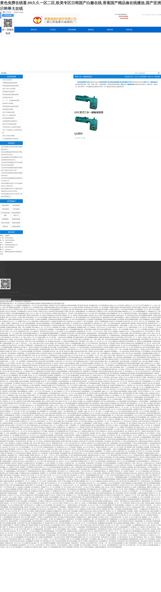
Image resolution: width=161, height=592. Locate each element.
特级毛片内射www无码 (127, 343)
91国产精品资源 (145, 499)
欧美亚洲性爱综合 (44, 373)
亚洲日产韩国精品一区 (6, 411)
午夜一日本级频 (123, 349)
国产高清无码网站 (72, 541)
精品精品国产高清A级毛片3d (142, 355)
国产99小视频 (52, 347)
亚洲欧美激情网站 (5, 463)
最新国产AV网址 (12, 459)
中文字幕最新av (146, 351)
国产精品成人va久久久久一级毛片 (19, 451)
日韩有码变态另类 (144, 511)
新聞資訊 (91, 29)
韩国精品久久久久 (127, 311)
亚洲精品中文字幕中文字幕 (87, 509)
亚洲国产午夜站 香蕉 (142, 475)
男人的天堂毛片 (69, 515)
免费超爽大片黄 (112, 515)
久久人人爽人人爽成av (15, 497)
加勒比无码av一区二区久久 (32, 527)
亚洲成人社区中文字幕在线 (8, 311)
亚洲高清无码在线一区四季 (68, 345)
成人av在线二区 (80, 399)
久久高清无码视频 (150, 369)
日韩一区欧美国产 (80, 341)
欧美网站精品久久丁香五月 (111, 501)
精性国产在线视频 (19, 525)
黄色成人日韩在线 (103, 381)
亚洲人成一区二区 (15, 479)
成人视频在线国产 (114, 361)
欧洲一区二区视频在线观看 (35, 529)
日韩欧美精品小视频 (90, 329)
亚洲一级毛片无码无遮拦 (58, 349)
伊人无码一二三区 (104, 455)
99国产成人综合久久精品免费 (94, 459)
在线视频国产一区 (100, 451)
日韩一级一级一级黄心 (6, 477)
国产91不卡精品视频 (130, 493)
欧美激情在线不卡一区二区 (28, 407)
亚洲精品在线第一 (13, 493)
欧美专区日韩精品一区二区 (64, 315)
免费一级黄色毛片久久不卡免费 (150, 363)
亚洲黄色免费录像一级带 (13, 327)
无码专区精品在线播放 (55, 413)
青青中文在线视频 (116, 473)
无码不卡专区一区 (75, 457)
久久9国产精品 (21, 317)
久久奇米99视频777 (25, 447)
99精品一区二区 (92, 345)
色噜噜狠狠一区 (123, 423)
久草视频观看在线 (21, 373)
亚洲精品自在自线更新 (51, 513)
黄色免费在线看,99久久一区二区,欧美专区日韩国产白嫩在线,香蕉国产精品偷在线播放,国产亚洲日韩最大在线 (32, 303)
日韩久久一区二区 (64, 461)
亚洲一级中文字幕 (30, 341)
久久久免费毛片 (34, 331)
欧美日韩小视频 (68, 351)
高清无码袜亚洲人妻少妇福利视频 (92, 501)
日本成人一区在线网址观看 (65, 411)
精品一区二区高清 (149, 537)
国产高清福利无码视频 (21, 437)
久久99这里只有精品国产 (58, 325)
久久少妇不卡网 (41, 461)
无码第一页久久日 (124, 377)
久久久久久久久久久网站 (59, 475)
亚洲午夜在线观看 (60, 541)
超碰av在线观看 (92, 517)
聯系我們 (72, 35)
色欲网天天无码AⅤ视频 (9, 391)
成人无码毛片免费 (92, 393)
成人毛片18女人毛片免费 (35, 489)
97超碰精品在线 (149, 387)
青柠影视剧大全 (124, 501)
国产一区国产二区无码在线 (131, 437)
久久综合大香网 (118, 465)
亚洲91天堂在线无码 (144, 421)
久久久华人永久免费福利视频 (77, 393)
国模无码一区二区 (43, 339)
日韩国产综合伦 (39, 415)
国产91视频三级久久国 (60, 421)
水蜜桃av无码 (35, 359)
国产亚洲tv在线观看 (88, 451)
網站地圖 (147, 14)
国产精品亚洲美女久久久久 (84, 437)
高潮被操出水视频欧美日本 (54, 511)
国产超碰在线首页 (78, 337)
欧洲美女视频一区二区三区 (77, 335)
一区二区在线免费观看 (134, 383)
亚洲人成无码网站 (114, 367)
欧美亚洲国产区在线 (86, 499)
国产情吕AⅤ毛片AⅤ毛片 (47, 331)
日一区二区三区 (142, 327)
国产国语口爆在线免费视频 (107, 479)
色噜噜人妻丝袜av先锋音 (7, 425)
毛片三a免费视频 (46, 357)
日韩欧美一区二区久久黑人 (119, 535)
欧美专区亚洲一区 (39, 467)
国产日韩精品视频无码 (135, 531)
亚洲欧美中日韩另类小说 (64, 473)
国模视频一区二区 (113, 503)
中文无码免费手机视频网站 (48, 543)
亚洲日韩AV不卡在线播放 (108, 537)
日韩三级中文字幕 (38, 343)
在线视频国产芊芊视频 (32, 541)
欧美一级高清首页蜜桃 (125, 393)
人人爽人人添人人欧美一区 (136, 325)
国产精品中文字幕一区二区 (108, 409)
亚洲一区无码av (143, 337)
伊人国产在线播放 (60, 529)
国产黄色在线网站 (113, 325)
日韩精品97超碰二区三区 (48, 469)
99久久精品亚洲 (117, 357)
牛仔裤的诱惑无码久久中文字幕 (58, 393)
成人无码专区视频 (85, 545)
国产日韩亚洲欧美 (64, 377)
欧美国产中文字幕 (54, 305)
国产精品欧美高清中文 (132, 457)
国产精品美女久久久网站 (129, 487)
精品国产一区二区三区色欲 (38, 419)
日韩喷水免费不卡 (143, 543)
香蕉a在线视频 (79, 493)
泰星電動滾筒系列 (7, 97)
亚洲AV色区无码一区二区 (73, 349)
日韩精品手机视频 (46, 385)
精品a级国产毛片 (13, 455)
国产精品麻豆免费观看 (74, 415)
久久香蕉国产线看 (86, 513)
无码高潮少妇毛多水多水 (130, 473)
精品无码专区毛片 (110, 445)
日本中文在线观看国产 (125, 443)
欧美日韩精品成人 (132, 401)
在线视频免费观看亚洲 (50, 465)
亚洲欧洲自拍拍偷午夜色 (51, 307)
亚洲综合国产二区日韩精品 (94, 463)
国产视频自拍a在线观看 (13, 307)
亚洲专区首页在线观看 (63, 543)
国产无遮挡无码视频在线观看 (91, 497)
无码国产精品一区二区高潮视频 (83, 395)
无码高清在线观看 (54, 453)
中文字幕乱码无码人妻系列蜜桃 (134, 429)
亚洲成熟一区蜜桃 (132, 511)
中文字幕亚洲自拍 (103, 305)
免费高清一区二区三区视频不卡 (35, 533)
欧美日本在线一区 (48, 363)
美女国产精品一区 (67, 323)
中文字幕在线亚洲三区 (27, 415)
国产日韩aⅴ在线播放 (119, 457)
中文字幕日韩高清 (11, 539)
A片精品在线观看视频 (78, 459)
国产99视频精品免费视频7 (50, 377)
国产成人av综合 (42, 509)
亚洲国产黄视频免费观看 (9, 499)
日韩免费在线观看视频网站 (37, 437)
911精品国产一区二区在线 (44, 485)
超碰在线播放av (11, 471)
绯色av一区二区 (125, 419)
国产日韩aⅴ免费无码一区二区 (85, 413)
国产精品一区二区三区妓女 (35, 441)
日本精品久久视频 (43, 501)
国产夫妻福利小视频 (12, 473)
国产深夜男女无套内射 (127, 521)
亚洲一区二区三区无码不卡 (40, 355)
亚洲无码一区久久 (128, 513)
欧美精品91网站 (15, 427)
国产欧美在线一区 (52, 461)
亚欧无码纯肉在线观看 (110, 319)
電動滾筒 (5, 226)
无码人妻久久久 (91, 483)
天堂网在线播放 (138, 397)
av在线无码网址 (58, 435)
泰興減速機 (16, 205)
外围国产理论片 (22, 321)
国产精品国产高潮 (129, 447)
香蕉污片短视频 (77, 401)
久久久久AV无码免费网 (64, 483)
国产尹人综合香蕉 (89, 441)
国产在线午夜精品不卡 (6, 305)
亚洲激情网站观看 (98, 445)
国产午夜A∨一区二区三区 (9, 331)
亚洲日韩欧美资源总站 (92, 527)
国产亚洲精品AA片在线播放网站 (76, 489)
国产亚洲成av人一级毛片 (20, 369)
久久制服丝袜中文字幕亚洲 (147, 509)
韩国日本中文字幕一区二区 (123, 347)
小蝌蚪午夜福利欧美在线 (15, 319)
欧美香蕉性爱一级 (41, 341)
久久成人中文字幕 (88, 487)
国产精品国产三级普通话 (136, 453)
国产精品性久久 (66, 467)
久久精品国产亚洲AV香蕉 (66, 333)
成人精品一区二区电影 (102, 413)
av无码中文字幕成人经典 (23, 449)
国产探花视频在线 (138, 375)
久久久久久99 (138, 415)
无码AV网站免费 (155, 447)
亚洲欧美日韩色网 (104, 337)
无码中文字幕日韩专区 (135, 333)
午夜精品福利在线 (11, 465)
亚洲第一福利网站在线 (103, 473)
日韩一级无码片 (136, 529)
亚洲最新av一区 (66, 319)
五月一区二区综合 (77, 521)
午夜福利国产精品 (37, 307)
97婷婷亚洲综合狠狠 (121, 365)
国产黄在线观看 (52, 335)
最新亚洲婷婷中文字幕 (147, 449)
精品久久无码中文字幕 (127, 369)
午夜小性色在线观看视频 (115, 543)
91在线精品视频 (92, 367)
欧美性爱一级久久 (98, 499)
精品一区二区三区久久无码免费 (110, 497)
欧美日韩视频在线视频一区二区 (106, 415)
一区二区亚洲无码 (124, 503)
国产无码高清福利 (118, 493)
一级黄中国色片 (23, 493)
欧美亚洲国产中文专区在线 (149, 339)
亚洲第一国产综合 (29, 507)
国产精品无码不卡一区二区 (81, 397)
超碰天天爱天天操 (53, 317)
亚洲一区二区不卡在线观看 (49, 381)
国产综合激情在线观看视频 (121, 523)
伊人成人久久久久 (102, 341)
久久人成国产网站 (33, 321)
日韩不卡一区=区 (113, 531)
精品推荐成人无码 (23, 331)
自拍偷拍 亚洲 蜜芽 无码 (58, 321)
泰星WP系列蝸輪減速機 (9, 124)
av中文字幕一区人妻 (8, 437)
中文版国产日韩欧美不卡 (124, 463)
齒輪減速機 (5, 205)
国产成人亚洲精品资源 (108, 401)
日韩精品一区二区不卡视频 (65, 369)
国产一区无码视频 (33, 373)
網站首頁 (34, 29)
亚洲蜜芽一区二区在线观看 (48, 473)
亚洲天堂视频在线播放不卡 (31, 333)
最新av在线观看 (82, 469)
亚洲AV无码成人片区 (89, 325)
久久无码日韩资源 (30, 353)
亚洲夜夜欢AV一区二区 (60, 375)
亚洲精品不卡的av (50, 427)
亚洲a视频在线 (34, 473)
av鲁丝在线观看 (149, 503)
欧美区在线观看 (61, 469)
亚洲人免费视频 (48, 329)
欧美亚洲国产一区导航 (46, 519)
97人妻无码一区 (73, 347)
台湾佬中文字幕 (60, 495)
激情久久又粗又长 (5, 413)
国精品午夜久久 (30, 371)
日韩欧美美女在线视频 (46, 435)
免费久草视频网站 (147, 477)
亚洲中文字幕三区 (103, 345)
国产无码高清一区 (117, 441)
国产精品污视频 (136, 307)
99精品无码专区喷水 (60, 489)
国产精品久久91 (99, 363)
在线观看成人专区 (149, 385)
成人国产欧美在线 (44, 525)
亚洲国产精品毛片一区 (36, 455)
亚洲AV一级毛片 (62, 509)
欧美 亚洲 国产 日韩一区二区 (121, 529)
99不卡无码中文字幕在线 (142, 367)
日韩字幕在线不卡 (21, 471)
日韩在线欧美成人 (92, 333)
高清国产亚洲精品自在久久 (118, 385)
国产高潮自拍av (138, 537)
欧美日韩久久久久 (61, 415)
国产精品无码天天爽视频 (23, 453)
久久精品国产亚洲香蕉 (75, 447)
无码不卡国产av (96, 491)
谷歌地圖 (158, 14)
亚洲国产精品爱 (114, 307)
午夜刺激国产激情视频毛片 (60, 357)
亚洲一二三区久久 (49, 455)
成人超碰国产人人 (66, 397)
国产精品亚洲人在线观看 (87, 433)
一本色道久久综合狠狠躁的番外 (87, 529)
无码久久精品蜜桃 (21, 501)
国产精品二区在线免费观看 (51, 497)
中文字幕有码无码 (28, 387)
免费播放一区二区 (147, 517)
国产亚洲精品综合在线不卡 (82, 361)
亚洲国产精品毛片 (88, 429)
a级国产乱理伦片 (74, 499)
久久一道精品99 (11, 373)
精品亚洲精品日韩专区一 (40, 417)
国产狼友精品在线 (77, 309)
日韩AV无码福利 (126, 469)
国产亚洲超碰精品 (60, 359)
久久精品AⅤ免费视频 (40, 319)
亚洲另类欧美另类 (20, 445)
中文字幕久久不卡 (112, 349)
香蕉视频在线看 (133, 539)
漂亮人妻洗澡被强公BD (130, 441)
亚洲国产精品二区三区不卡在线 (14, 357)
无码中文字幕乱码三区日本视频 (37, 347)
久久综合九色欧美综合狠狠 (124, 409)
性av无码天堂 (20, 341)
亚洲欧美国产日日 (135, 481)
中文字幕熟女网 (133, 491)
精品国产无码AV (115, 343)
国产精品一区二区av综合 (120, 491)
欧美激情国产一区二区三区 (26, 545)
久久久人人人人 (13, 405)
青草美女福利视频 (27, 351)
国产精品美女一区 (47, 391)
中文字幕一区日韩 (19, 411)
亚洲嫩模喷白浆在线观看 (105, 523)
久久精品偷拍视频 (5, 399)
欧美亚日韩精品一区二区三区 (89, 479)
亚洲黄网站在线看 (64, 457)
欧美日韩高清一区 (104, 343)
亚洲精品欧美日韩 (10, 501)
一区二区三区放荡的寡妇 (142, 471)
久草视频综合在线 (24, 473)
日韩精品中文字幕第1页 (31, 547)
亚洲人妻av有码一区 (10, 535)
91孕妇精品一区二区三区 (98, 545)
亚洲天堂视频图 (38, 495)
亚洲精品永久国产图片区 (16, 527)
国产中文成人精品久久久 (73, 431)
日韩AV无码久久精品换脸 (21, 329)
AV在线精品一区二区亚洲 (59, 485)
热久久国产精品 (121, 403)
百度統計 (22, 299)
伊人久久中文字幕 (37, 447)
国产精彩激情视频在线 (48, 531)
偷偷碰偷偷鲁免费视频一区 (55, 515)
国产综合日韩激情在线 (31, 325)
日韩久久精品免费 (133, 365)
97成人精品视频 (104, 387)
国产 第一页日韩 (11, 317)
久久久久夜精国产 (133, 535)
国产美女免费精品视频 (17, 485)
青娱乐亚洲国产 (13, 521)
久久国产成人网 (92, 381)
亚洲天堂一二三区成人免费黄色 (31, 531)
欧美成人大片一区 (45, 503)
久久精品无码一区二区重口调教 (32, 497)
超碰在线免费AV (138, 483)
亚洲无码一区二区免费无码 (40, 453)
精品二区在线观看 (83, 339)
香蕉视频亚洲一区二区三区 (143, 343)
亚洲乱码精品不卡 (134, 349)
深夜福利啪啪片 (127, 357)
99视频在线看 (113, 519)
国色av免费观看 (109, 407)
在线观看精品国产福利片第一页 (110, 369)
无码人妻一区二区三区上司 (10, 447)
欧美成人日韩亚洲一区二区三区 (70, 525)
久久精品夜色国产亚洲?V (41, 405)
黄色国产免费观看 (88, 521)
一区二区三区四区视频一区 (147, 491)
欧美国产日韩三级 (147, 383)
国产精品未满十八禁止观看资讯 (113, 437)
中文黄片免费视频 (55, 323)
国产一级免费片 (79, 411)
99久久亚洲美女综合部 (99, 443)
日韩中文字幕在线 (151, 513)
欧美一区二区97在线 (86, 445)
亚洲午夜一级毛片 (52, 457)
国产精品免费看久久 (101, 349)
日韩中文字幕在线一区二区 (146, 391)
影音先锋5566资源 (125, 307)
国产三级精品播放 (112, 443)
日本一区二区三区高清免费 (151, 409)
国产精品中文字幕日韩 (35, 465)
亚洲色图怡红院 (127, 459)
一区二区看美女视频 (20, 483)
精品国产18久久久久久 (47, 359)
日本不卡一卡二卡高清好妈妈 (55, 477)
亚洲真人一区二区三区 (35, 391)
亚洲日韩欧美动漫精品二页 (57, 403)
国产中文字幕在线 (29, 309)
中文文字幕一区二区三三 (38, 449)
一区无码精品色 (48, 489)
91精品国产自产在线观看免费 (56, 431)
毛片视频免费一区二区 (141, 309)
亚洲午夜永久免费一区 (57, 451)
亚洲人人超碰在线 (149, 393)
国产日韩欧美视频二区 (7, 525)
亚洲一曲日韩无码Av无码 (57, 501)
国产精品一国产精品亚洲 (23, 535)
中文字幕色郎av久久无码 (47, 541)
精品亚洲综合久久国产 (118, 353)
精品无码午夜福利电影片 (86, 439)
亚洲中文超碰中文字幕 (55, 417)
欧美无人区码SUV (59, 363)
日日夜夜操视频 (50, 535)
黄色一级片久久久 (138, 463)
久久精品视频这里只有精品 (101, 395)
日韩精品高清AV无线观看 (128, 323)
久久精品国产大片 (26, 307)
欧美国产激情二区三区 (63, 533)
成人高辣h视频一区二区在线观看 (47, 411)
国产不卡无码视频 (118, 379)
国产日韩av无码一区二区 (153, 423)
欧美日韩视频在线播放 (131, 319)
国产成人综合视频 (153, 523)
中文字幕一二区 (102, 543)
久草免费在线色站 (114, 335)
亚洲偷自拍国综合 (117, 417)
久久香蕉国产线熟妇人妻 (102, 385)
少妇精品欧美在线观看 (127, 335)
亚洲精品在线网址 (73, 407)
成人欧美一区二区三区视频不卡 (140, 469)
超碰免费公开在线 (108, 317)
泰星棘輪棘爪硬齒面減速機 (10, 106)
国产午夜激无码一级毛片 (62, 343)
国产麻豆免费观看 (23, 469)
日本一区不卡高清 (55, 339)
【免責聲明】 (15, 299)
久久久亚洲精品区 (76, 533)
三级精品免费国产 (106, 491)
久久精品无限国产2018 (137, 331)
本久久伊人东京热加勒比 (50, 439)
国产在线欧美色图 (31, 445)
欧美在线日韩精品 (126, 411)
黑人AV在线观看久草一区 (67, 317)
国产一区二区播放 (66, 419)
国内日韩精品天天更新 (62, 311)
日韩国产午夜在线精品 (126, 427)
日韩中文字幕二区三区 (42, 507)
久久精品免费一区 (17, 413)
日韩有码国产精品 (17, 399)
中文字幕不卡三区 (21, 425)
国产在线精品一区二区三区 (62, 391)
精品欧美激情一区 (42, 399)
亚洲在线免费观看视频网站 (105, 507)
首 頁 (136, 76)
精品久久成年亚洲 (41, 353)
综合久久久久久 (30, 313)
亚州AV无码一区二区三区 (130, 321)
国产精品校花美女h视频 (16, 507)
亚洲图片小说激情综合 (16, 387)
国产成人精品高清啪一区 (63, 455)
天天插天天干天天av (13, 495)
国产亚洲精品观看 (73, 375)
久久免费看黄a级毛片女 (139, 525)
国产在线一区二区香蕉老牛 (35, 383)
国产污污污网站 (76, 389)
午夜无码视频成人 (143, 313)
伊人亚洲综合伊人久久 (116, 421)
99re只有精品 (23, 395)
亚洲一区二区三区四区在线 (90, 343)
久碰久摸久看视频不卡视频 (150, 361)
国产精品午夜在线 (82, 305)
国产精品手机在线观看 (38, 535)
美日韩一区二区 (32, 375)
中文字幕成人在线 (65, 309)
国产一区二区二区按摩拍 (123, 525)
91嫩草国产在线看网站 (110, 351)
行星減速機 (16, 209)
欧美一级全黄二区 (152, 525)
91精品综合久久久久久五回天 (124, 355)
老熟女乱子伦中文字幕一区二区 (30, 475)
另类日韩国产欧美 (91, 543)
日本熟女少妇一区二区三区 (32, 357)
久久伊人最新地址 (97, 513)
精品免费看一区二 (155, 411)
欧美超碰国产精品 (65, 453)
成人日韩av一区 (91, 341)
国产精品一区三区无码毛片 (74, 325)
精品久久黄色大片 (114, 469)
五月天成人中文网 (84, 407)
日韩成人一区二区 (48, 539)
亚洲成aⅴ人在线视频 (22, 443)
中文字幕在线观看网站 (109, 463)
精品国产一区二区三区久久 (141, 445)
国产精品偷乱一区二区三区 (87, 505)
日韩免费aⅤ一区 (74, 425)
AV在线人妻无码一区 (86, 375)
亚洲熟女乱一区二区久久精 (28, 421)
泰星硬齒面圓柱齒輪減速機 (10, 85)
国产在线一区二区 (129, 475)
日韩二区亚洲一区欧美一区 (63, 389)
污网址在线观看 (113, 393)
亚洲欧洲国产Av (88, 323)
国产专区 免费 (155, 489)
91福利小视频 (124, 333)
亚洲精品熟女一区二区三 (84, 331)
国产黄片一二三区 (74, 433)
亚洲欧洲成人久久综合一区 (85, 449)
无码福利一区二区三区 (9, 401)
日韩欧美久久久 (130, 505)
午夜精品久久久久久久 (132, 395)
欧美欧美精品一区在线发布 (103, 441)
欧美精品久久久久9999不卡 (74, 321)
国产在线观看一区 (146, 305)
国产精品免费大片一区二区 (135, 403)
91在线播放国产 (32, 501)
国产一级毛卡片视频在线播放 (102, 449)
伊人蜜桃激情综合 (145, 395)
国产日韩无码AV (71, 469)
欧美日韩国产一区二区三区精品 (37, 395)
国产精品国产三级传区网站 (117, 541)
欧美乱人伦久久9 (46, 443)
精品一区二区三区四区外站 (44, 313)
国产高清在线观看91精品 (104, 329)
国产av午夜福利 (148, 403)
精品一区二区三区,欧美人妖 (22, 359)
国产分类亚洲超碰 (100, 313)
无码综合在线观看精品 (43, 323)
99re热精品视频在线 (71, 403)
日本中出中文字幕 (19, 533)
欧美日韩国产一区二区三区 (45, 421)
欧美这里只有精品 (101, 325)
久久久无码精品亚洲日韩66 (111, 467)
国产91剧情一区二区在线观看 (100, 307)
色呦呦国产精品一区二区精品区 (86, 327)
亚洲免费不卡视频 (22, 489)
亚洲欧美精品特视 (33, 471)
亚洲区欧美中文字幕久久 (20, 347)
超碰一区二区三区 (89, 411)
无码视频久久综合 (145, 317)
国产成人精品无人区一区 (17, 371)
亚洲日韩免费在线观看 (133, 363)
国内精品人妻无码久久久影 (111, 481)
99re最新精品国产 (108, 465)
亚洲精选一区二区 (69, 399)
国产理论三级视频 (138, 393)
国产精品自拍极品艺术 (75, 357)
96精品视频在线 (48, 499)
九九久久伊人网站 (57, 503)
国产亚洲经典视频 (91, 335)
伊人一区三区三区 (46, 327)
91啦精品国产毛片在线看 (43, 371)
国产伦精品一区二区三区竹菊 (103, 379)
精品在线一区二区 (15, 531)
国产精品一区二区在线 (116, 389)
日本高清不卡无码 (103, 517)
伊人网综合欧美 (63, 513)
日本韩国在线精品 (34, 369)
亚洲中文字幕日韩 (86, 443)
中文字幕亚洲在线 (91, 523)
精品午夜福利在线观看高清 (104, 493)
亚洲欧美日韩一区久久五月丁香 (14, 543)
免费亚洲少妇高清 (93, 455)
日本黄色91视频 (117, 399)
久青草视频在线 (71, 327)
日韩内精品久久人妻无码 (56, 355)
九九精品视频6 (80, 527)
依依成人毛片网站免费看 (94, 465)
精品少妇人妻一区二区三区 (133, 379)
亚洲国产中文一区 (46, 487)
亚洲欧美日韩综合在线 (61, 433)
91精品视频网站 (100, 425)
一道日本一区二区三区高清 (70, 339)
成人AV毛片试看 (21, 529)
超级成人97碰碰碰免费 (82, 435)
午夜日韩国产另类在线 (146, 541)
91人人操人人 (16, 343)
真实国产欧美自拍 (135, 351)
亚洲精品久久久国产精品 (38, 477)
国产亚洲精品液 (114, 373)
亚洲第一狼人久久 (143, 435)
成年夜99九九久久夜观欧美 (147, 365)
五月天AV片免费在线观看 (7, 449)
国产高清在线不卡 (70, 477)
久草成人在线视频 (25, 457)
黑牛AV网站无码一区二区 (17, 379)
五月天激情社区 (35, 487)
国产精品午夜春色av (87, 421)
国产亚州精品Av (6, 337)
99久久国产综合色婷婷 (37, 427)
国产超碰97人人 (98, 485)
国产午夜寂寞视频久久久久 (147, 381)
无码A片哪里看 (138, 399)
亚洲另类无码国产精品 (81, 351)
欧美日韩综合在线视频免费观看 (117, 439)
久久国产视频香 (123, 425)
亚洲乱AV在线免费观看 (120, 391)
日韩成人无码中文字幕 (147, 349)
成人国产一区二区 (73, 485)
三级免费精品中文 (138, 459)
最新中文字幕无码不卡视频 (138, 377)
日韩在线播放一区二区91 (34, 439)
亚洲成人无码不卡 (113, 333)
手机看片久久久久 (68, 503)
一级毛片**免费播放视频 (101, 321)
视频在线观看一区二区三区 (150, 501)
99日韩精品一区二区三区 (132, 371)
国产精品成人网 (124, 481)
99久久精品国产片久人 (59, 505)
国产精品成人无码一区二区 (49, 425)
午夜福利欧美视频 (147, 353)
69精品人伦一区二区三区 (132, 305)
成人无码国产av (129, 431)
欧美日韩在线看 (124, 361)
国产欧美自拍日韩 (23, 465)
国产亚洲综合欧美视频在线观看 (92, 467)
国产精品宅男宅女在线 (98, 427)
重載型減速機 (16, 222)
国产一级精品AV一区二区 (128, 495)
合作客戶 (53, 35)
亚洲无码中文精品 (133, 381)
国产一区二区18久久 (70, 367)
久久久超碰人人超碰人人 (72, 479)
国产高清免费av (94, 403)
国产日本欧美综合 (140, 413)
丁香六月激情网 (26, 327)
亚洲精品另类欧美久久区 (34, 377)
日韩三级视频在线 (144, 319)
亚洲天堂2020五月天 (18, 461)
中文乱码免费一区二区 (138, 515)
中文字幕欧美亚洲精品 (134, 477)
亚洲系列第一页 (72, 535)
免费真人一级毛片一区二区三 (138, 523)
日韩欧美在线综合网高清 (145, 441)
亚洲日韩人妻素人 (74, 471)
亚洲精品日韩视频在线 (57, 367)
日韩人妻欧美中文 (154, 475)
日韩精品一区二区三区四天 (38, 481)
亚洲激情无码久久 (81, 517)
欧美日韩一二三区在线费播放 (26, 459)
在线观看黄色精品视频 (133, 499)
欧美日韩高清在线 (57, 445)
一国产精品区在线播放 (96, 397)
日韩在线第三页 (151, 377)
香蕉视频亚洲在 (119, 405)
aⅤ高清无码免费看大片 (143, 461)
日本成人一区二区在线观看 (120, 329)
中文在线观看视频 (148, 415)
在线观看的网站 (121, 511)
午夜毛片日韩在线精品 (105, 457)
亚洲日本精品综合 (45, 451)
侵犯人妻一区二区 (138, 387)
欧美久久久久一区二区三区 (20, 431)
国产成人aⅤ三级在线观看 (133, 353)
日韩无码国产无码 (22, 523)
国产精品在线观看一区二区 (152, 397)
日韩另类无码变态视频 (114, 311)
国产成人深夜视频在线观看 (152, 483)
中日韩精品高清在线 (8, 445)
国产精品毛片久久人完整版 (33, 505)
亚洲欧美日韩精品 (40, 511)
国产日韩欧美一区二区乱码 (55, 463)
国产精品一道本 (78, 547)
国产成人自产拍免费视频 (29, 509)
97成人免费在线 (113, 341)
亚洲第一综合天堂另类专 (16, 339)
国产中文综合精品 (60, 539)
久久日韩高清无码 (5, 431)
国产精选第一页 (47, 491)
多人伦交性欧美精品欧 (44, 445)
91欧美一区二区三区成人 (88, 507)
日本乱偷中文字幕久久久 (56, 399)
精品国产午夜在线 (85, 427)
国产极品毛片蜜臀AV (78, 473)
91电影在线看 (22, 315)
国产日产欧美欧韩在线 (59, 385)
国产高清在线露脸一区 (77, 377)
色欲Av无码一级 (67, 373)
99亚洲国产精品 (26, 355)
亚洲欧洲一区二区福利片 (138, 527)
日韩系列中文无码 (69, 365)
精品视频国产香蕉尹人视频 (144, 465)
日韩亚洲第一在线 (63, 439)
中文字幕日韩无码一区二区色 (112, 397)
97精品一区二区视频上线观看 (103, 357)
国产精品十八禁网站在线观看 (48, 471)
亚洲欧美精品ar (141, 487)
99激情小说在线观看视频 (9, 469)
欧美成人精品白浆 (135, 501)
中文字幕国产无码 (60, 531)
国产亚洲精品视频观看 (18, 313)
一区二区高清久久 (128, 399)
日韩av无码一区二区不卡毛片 (64, 361)
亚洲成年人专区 (18, 309)
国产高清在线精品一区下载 (112, 375)
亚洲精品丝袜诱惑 (72, 531)
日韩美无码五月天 (149, 463)
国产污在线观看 (88, 321)
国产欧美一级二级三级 (56, 351)
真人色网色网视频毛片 (140, 311)
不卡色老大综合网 (28, 319)
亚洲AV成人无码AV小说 (53, 397)
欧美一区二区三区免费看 (67, 405)
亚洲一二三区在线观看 (127, 367)
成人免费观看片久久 (60, 519)
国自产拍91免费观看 (41, 335)
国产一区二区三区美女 (133, 407)
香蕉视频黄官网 (82, 345)
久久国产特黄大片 (149, 331)
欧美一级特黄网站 (67, 547)
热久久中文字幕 (12, 511)
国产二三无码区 (77, 429)
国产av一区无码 (153, 543)
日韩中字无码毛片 (77, 487)
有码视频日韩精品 (134, 425)
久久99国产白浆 (19, 325)
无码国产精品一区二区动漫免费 (125, 451)
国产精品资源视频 (14, 421)
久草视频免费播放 (42, 393)
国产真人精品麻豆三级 (31, 537)
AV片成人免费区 (49, 343)
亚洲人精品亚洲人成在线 (127, 533)
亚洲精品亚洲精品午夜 (134, 479)
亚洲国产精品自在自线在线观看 (103, 429)
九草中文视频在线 (23, 385)
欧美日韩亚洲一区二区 (25, 513)
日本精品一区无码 (90, 353)
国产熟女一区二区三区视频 (141, 411)
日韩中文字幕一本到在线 (148, 529)
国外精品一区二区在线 (36, 329)
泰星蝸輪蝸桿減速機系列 (9, 121)
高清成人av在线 (111, 451)
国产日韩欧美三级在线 (111, 359)
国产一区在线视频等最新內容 (74, 329)
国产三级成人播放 (85, 525)
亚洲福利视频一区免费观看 (58, 507)
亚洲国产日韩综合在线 (85, 511)
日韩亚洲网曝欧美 (22, 391)
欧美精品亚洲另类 (32, 361)
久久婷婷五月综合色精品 (50, 521)
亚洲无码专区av (104, 469)
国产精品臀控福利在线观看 (79, 455)
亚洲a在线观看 (64, 423)
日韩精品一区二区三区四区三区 (61, 387)
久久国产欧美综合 (140, 533)
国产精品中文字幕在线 (130, 421)
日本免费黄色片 (103, 541)
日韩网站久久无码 (101, 311)
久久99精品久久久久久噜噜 (13, 355)
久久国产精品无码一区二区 (129, 435)
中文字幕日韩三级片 (98, 365)
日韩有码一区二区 (111, 511)
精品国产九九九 (153, 493)
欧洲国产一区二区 (94, 355)
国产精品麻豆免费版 (32, 525)
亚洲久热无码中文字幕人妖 (30, 479)
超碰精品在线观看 (83, 403)
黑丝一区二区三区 (37, 539)
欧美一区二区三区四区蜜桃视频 (25, 323)
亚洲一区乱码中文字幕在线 (143, 505)
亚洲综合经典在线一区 (33, 483)
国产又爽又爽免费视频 (29, 413)
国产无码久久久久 (15, 351)
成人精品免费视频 (122, 539)
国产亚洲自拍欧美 (81, 317)
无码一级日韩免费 (61, 535)
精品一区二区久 (153, 337)
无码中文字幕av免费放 (64, 481)
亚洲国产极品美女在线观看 (124, 445)
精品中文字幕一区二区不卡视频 (148, 439)
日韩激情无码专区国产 (88, 389)
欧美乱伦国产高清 (132, 315)
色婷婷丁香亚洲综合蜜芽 (80, 315)
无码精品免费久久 (14, 419)
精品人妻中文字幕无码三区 (49, 483)
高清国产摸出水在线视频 (39, 457)
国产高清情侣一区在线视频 (41, 351)
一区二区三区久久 (98, 331)
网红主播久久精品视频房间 (125, 415)
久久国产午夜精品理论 (130, 543)
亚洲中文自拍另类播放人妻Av (99, 361)
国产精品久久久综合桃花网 (21, 519)
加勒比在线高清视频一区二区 (103, 399)
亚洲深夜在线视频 (135, 339)
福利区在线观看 (109, 347)
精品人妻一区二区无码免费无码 (107, 539)
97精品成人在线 (146, 307)
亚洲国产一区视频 (36, 517)
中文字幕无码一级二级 (15, 393)
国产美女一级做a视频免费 (77, 311)
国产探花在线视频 (89, 493)
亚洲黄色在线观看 (7, 423)
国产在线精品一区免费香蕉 (52, 423)
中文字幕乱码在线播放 (127, 309)
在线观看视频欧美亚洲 (92, 475)
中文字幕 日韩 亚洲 (88, 349)
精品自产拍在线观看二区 (152, 429)
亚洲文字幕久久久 (98, 375)
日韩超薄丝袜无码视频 (54, 319)
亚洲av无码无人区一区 (9, 529)
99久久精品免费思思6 (139, 357)
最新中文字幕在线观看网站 (59, 371)
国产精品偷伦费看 (44, 325)
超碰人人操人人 (55, 405)
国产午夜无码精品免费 (132, 541)
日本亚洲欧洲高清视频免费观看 (49, 333)
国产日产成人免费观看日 (11, 375)
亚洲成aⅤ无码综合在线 (107, 453)
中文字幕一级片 (20, 363)
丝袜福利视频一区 (140, 521)
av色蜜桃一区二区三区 (10, 385)
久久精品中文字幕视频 (113, 419)
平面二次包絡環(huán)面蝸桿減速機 (12, 131)
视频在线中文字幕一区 (31, 339)
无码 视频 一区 (80, 477)
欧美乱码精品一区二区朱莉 (65, 395)
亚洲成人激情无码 (101, 447)
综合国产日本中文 (125, 485)
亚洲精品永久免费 (36, 491)
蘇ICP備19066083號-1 (6, 297)
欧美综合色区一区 (79, 369)
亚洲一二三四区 (104, 475)
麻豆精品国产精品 (116, 455)
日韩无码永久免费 (71, 359)
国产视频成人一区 (41, 463)
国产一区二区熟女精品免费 (112, 323)
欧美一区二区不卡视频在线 (94, 481)
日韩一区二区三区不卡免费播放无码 (115, 363)
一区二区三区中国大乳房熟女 (39, 305)
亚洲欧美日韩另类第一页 (55, 341)
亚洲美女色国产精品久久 (60, 313)
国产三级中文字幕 (45, 475)
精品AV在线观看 (36, 401)
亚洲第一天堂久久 (101, 515)
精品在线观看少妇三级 (107, 405)
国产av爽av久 (36, 327)
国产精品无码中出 (11, 345)
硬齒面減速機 (16, 219)
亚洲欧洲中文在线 (57, 443)
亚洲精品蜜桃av (7, 461)
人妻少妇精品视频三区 (15, 417)
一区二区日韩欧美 (80, 463)
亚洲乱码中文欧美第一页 (31, 543)
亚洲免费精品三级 (41, 459)
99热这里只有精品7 (54, 345)
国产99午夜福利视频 (149, 347)
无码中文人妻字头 (51, 545)
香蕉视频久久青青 (13, 395)
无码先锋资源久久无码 (99, 419)
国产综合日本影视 (25, 491)
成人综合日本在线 (59, 537)
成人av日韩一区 (94, 535)
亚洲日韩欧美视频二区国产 (130, 509)
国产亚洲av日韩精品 (140, 467)
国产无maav (83, 409)
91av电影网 (120, 319)
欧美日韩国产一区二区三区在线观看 (37, 317)
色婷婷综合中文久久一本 (9, 321)
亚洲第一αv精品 (79, 515)
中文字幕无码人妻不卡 (10, 487)
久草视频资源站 (129, 405)
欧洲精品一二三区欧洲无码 (37, 493)
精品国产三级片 (34, 519)
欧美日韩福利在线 (28, 335)
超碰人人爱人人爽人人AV (150, 333)
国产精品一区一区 (25, 403)
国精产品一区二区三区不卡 (91, 533)
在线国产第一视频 (52, 449)
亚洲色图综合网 (111, 461)
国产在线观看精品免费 (93, 383)
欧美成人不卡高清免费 (115, 321)
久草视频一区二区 (22, 349)
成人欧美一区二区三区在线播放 (13, 429)
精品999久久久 (98, 323)
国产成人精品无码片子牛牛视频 (37, 431)
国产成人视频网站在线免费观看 (17, 439)
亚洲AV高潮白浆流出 (25, 397)
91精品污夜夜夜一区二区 (93, 369)
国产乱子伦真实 (33, 311)
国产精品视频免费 (54, 309)
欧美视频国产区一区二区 (22, 481)
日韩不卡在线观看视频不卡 (122, 527)
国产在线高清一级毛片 (56, 365)
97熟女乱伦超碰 (103, 371)
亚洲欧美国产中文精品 (86, 485)
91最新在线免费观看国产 (45, 537)
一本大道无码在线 (123, 351)
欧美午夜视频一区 (103, 335)
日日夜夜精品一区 (63, 335)
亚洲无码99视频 (103, 333)
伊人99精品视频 (13, 397)
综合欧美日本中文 (15, 365)
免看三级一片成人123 (102, 389)
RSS (143, 14)
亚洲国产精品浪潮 (66, 441)
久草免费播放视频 (75, 343)
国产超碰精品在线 (92, 489)
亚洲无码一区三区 (73, 509)
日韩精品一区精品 (79, 417)
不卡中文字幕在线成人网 (147, 345)
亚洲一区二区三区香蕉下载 (133, 517)
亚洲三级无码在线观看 (116, 475)
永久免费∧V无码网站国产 (25, 345)
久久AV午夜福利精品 (70, 331)
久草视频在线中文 (22, 311)
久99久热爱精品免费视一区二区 (94, 377)
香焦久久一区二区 (120, 407)
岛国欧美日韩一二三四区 (7, 361)
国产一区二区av (79, 353)
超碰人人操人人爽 (88, 385)
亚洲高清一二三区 (153, 327)
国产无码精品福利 (59, 479)
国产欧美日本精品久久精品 (64, 429)
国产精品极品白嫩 (140, 405)
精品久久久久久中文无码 (148, 379)
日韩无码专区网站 (84, 347)
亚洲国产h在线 (107, 417)
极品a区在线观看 (33, 349)
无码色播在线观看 (153, 545)
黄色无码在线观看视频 (112, 339)
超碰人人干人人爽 (107, 391)
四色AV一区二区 (8, 483)
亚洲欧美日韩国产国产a (89, 431)
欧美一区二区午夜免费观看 (104, 505)
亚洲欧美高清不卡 (153, 323)
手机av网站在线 (155, 359)
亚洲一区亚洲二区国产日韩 (50, 401)
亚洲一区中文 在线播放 (111, 331)
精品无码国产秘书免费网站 (46, 361)
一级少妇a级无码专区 (151, 507)
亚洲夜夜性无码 (114, 533)
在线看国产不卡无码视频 (90, 371)
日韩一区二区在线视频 (33, 409)
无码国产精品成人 (72, 505)
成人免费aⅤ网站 (103, 393)
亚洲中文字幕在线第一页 (34, 315)
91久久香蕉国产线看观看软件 (92, 401)
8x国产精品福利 (150, 419)
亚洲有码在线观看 (35, 381)
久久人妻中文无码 (119, 429)
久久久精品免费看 (95, 391)
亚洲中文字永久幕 (44, 367)
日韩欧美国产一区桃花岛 (78, 543)
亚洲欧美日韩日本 (29, 463)
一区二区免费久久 (64, 379)
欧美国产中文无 (42, 379)
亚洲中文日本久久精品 (137, 503)
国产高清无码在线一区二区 (80, 453)
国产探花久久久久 (63, 471)
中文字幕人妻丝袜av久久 (26, 405)
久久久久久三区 (108, 477)
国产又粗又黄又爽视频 (87, 379)
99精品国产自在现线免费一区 (127, 341)
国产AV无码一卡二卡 (131, 337)
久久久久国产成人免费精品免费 (127, 519)
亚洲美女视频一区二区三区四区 (47, 337)
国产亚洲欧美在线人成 (33, 425)
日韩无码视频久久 (119, 317)
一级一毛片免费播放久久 (103, 353)
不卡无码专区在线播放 (86, 363)
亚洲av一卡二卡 (82, 367)
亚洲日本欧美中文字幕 (100, 531)
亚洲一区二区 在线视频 (73, 539)
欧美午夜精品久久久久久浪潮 (68, 307)
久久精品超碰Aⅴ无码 (82, 405)
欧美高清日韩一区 (133, 439)
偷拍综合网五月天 (83, 535)
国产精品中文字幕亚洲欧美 (113, 495)
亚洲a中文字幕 (51, 395)
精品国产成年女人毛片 (51, 523)
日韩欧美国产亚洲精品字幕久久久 (80, 461)
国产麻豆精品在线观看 (79, 373)
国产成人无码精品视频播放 (49, 527)
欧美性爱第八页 (27, 417)
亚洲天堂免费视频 (69, 341)
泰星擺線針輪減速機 (8, 91)
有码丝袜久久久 (52, 509)
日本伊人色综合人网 (65, 459)
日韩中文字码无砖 (38, 513)
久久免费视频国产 (86, 423)
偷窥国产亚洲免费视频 (152, 455)
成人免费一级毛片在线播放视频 (113, 513)
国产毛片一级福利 (140, 431)
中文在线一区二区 (110, 525)
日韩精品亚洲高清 (48, 447)
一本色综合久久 (49, 389)
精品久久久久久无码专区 (117, 305)
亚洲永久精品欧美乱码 (48, 315)
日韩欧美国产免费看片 (72, 409)
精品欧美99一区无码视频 (74, 519)
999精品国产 (89, 399)
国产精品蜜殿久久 (18, 547)
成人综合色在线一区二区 (78, 523)
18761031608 (8, 15)
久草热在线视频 (143, 401)
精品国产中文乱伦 (49, 495)
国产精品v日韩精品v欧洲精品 (66, 517)
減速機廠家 (5, 219)
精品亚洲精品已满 (103, 373)
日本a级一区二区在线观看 (45, 407)
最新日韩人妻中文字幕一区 (116, 371)
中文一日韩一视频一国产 (97, 339)
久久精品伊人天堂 (103, 367)
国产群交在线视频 (146, 407)
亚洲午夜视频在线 (53, 459)
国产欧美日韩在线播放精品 (127, 413)
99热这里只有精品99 (77, 387)
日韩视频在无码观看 (68, 353)
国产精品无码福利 (51, 437)
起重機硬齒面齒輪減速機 (9, 82)
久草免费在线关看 (80, 333)
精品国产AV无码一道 (74, 421)
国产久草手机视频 (15, 367)
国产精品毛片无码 (43, 365)
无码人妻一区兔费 (59, 409)
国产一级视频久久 (93, 469)
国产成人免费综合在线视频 (148, 457)
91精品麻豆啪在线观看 (121, 453)
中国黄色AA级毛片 (44, 321)
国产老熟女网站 (124, 339)
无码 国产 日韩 (72, 313)
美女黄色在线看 (25, 419)
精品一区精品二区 (44, 547)
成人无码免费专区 (100, 521)
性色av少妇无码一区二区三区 (118, 381)
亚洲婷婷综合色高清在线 (79, 381)
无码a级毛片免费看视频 (153, 521)
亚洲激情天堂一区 (62, 427)
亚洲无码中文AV (78, 323)
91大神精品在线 (91, 311)
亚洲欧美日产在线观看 (19, 377)
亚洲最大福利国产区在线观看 (94, 477)
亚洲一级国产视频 (142, 495)
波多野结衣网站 (52, 481)
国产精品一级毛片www (111, 377)
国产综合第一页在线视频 (131, 389)
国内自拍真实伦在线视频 (101, 309)
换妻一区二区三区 (118, 489)
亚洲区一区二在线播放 (24, 539)
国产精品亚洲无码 (21, 441)
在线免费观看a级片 (113, 545)
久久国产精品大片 (93, 409)
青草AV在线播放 (24, 381)
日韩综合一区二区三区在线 (135, 385)
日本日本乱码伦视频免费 (114, 547)
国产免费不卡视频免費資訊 (65, 465)
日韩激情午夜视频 (23, 455)
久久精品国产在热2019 (19, 383)
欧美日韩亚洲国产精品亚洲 (12, 403)
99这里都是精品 (75, 379)
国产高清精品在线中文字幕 (84, 365)
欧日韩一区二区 (83, 355)
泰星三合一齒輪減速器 (9, 115)
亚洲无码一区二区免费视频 (12, 435)
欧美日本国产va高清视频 (70, 511)
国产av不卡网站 (83, 541)
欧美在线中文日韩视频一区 (138, 433)
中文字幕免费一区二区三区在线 (61, 487)
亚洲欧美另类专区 (139, 455)
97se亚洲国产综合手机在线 (18, 409)
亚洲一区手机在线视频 (69, 413)
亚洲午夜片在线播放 (149, 531)
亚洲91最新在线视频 (109, 315)
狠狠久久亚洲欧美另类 (132, 317)
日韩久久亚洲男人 (72, 529)
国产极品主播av (12, 515)
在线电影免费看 (102, 503)
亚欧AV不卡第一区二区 (65, 401)
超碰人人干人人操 (115, 411)
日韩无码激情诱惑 (37, 521)
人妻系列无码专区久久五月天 (122, 507)
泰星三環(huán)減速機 (8, 88)
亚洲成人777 (133, 329)
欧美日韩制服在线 (134, 345)
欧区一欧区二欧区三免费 (107, 355)
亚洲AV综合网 (133, 327)
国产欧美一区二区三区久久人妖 (29, 435)
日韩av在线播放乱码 (127, 483)
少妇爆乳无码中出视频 (39, 397)
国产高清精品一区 (147, 479)
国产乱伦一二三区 (26, 343)
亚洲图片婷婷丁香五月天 (85, 531)
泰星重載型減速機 (7, 109)
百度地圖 (153, 14)
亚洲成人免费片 (132, 391)
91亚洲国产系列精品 (152, 515)
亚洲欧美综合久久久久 (150, 375)
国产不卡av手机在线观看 (98, 461)
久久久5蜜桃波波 (102, 483)
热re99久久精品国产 (18, 463)
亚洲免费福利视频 (120, 499)
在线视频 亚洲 (93, 305)
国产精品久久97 (153, 495)
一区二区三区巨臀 (121, 383)
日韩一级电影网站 (11, 433)
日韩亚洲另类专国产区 (97, 347)
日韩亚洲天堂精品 (76, 497)
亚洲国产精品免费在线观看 (74, 537)
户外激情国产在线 (135, 361)
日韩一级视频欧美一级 (113, 521)
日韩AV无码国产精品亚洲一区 (32, 429)
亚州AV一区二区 (109, 499)
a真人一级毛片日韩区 (133, 449)
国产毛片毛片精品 (93, 453)
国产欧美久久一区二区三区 (22, 477)
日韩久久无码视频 (73, 545)
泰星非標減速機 (7, 80)
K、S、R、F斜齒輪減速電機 (10, 100)
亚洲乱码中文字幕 (11, 315)
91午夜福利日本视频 (98, 359)
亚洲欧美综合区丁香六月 (60, 491)
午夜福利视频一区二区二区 (73, 501)
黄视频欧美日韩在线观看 (127, 373)
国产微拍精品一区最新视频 (16, 353)
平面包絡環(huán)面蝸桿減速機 (11, 127)
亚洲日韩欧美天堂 (127, 397)
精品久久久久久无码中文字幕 (66, 527)
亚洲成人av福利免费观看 (144, 341)
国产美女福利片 (104, 533)
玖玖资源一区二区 (122, 327)
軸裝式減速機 (5, 222)
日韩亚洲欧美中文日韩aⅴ (105, 529)
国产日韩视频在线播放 (91, 337)
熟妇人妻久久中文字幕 (71, 355)
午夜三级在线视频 (82, 495)
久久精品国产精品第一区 (116, 517)
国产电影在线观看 (64, 523)
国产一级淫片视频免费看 (138, 485)
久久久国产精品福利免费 (53, 467)
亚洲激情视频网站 (53, 379)
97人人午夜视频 (142, 329)
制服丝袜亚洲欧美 (9, 481)
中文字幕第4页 (109, 365)
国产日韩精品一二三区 (29, 393)
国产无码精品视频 (15, 509)
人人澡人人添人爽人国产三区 (71, 443)
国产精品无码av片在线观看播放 (80, 391)
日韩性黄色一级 (155, 367)
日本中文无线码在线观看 (140, 443)
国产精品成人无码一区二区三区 (143, 427)
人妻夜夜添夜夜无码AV (73, 507)
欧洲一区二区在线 (80, 503)
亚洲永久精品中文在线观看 (108, 403)
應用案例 (34, 35)
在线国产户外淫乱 (14, 467)
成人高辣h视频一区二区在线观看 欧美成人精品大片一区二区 (36, 433)
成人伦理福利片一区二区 (101, 421)
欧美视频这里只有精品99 (89, 415)
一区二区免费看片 (21, 361)
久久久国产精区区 (111, 327)
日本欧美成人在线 (150, 325)
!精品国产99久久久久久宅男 (86, 313)
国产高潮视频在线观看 (145, 315)
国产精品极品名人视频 (72, 363)
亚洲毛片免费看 (88, 309)
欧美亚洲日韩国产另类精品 (17, 389)
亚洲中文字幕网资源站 (48, 429)
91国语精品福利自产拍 (75, 371)
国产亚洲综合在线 (136, 347)
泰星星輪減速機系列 (8, 118)
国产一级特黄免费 (77, 467)
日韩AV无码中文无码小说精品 (67, 449)
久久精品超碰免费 (59, 329)
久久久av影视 (59, 331)
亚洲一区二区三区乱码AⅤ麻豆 (91, 537)
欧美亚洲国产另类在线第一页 (66, 437)
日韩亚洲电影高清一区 (64, 381)
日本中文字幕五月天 (87, 471)
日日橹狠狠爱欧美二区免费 (12, 415)
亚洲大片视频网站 (129, 489)
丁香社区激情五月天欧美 (108, 383)
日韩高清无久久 (155, 461)
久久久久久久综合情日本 (21, 423)
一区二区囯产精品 (17, 333)
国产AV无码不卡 (30, 389)
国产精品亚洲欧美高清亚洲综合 (9, 491)
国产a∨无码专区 (25, 427)
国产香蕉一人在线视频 (114, 509)
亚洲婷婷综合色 (93, 541)
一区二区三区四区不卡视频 (74, 385)
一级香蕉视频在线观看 (120, 477)
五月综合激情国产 (62, 545)
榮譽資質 (110, 29)
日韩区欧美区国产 (69, 435)
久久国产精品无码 (35, 469)
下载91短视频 (123, 325)
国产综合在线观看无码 (102, 519)
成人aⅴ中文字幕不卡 (89, 447)
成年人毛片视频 (25, 517)
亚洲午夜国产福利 (85, 491)
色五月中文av (101, 327)
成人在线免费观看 (68, 417)
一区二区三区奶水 (141, 545)
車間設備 (129, 29)
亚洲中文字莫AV (5, 485)
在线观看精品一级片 (88, 519)
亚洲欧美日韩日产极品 (130, 313)
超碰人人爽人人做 (42, 413)
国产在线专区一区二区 (35, 499)
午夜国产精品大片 (114, 309)
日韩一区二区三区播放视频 (147, 321)
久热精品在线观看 (142, 493)
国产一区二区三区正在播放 (26, 511)
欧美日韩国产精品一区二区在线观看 (29, 503)
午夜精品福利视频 (63, 383)
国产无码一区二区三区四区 (144, 451)
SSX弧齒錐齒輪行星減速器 (10, 138)
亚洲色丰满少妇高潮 (80, 465)
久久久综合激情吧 (46, 505)
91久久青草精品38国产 (17, 505)
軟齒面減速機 (16, 226)
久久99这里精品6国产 (41, 309)
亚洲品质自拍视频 (112, 433)
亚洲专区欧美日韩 (141, 323)
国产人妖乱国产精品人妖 (94, 317)
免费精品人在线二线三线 (102, 487)
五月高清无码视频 (62, 347)
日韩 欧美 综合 (12, 349)
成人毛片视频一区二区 (112, 427)
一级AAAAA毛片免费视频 (64, 337)
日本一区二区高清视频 (79, 483)
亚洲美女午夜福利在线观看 (69, 305)
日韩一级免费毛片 (152, 417)
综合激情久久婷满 (77, 441)
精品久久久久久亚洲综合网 (43, 387)
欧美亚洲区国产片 (145, 389)
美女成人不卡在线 (90, 473)
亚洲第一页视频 (11, 323)
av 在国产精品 (113, 413)
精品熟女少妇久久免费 (95, 315)
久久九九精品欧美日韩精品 (72, 445)
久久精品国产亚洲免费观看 (94, 319)
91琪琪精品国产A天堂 (40, 345)
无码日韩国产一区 (49, 529)
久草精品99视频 (13, 381)
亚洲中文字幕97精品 (98, 525)
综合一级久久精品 (75, 423)
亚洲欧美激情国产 (56, 373)
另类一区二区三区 (65, 497)
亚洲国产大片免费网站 (27, 467)
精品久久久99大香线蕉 (52, 493)
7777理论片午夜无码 (125, 359)
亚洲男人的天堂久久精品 (95, 351)
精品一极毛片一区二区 (30, 337)
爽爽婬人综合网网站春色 (61, 499)
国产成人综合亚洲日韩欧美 (116, 431)
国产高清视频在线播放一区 (36, 523)
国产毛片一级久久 (101, 433)
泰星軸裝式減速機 (7, 103)
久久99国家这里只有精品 (49, 517)
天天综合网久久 (40, 545)
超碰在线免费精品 (100, 547)
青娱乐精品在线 (139, 369)
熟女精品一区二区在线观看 (98, 435)
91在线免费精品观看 (47, 409)
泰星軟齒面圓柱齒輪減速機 (10, 94)
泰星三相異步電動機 (8, 135)
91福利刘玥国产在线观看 (45, 375)
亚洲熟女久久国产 (63, 425)
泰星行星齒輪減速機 (8, 112)
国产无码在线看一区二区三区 (76, 475)
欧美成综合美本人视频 (137, 419)
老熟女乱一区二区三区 (54, 419)
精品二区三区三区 (7, 309)
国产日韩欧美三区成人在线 (137, 423)
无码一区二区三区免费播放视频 (126, 461)
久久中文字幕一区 (127, 387)
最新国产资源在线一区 (116, 471)
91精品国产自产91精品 (59, 327)
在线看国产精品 (138, 409)
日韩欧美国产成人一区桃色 (94, 417)
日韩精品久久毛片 (124, 331)
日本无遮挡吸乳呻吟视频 (91, 387)
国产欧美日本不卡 (146, 371)
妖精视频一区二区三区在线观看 (141, 497)
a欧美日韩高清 (34, 451)
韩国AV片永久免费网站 (36, 423)
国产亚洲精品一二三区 (105, 489)
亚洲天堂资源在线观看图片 (48, 369)
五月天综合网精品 (31, 411)
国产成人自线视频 (101, 509)
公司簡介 (53, 29)
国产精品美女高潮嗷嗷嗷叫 (12, 407)
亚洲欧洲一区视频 (105, 535)
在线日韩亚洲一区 (126, 375)
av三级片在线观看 (34, 385)
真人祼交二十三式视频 (102, 411)
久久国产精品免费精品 (50, 383)
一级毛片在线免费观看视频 (40, 403)
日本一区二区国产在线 (60, 407)
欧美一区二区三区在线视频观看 (14, 537)
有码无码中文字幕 (92, 373)
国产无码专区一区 (129, 465)
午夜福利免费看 (7, 343)
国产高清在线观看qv (118, 505)
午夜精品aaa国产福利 (138, 507)
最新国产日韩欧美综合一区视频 (82, 419)
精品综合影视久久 (152, 357)
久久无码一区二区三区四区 (116, 447)
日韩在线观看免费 (88, 357)
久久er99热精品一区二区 (117, 395)
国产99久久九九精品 (112, 425)
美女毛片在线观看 (90, 515)
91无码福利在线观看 (25, 521)
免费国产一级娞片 (23, 499)
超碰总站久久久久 (73, 427)
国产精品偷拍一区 (10, 453)
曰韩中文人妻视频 (115, 487)
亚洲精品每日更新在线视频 (52, 441)
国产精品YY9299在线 (84, 307)
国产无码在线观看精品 (79, 319)
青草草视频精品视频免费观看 (144, 373)
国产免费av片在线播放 (126, 467)
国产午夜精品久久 (102, 431)
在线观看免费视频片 (65, 521)
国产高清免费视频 (140, 417)
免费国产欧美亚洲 (121, 479)
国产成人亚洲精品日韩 (26, 495)
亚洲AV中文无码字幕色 (117, 337)
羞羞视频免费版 (4, 365)
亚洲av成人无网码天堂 (144, 473)
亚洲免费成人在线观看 (142, 447)
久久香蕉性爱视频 (91, 503)
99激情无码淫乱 (146, 481)
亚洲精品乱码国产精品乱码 (30, 365)
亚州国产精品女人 (98, 423)
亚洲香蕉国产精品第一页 (101, 471)
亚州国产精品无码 (98, 437)
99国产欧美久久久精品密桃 (12, 475)
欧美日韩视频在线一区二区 (115, 313)
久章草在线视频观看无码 (143, 489)
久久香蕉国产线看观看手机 (22, 305)
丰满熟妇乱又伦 (152, 311)
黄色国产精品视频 (129, 417)
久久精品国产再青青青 (97, 407)
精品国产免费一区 (14, 457)
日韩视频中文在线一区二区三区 (118, 345)
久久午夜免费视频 (31, 379)
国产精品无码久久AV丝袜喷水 (141, 359)
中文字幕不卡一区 (17, 337)
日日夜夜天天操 (69, 463)
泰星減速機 (72, 29)
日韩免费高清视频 (44, 349)
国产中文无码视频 (154, 309)
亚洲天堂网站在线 (50, 415)
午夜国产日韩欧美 (128, 471)
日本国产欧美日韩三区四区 (17, 541)
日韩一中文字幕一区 (146, 425)
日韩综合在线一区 (121, 315)
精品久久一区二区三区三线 (73, 451)
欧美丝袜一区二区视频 (29, 399)
